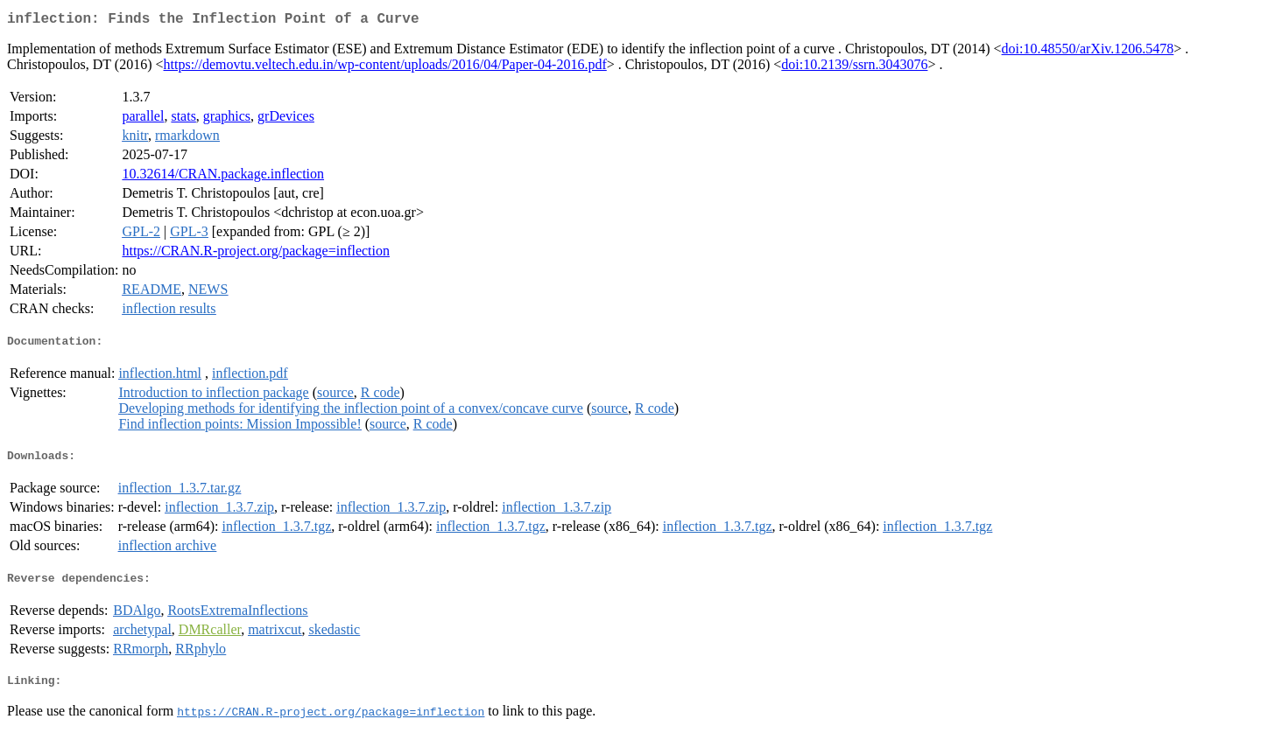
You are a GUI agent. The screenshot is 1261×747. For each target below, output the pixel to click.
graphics (226, 119)
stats (183, 119)
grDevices (285, 119)
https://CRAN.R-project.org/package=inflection (256, 254)
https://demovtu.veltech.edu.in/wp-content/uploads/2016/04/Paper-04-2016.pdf (385, 67)
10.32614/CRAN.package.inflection (223, 177)
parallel (143, 119)
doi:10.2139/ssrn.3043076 (854, 67)
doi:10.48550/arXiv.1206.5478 (1088, 52)
